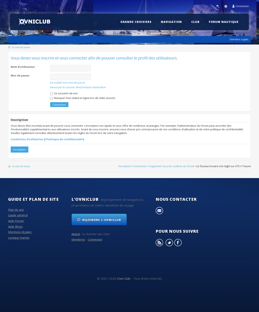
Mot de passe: (20, 75)
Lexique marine (18, 238)
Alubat (75, 234)
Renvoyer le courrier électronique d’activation (78, 87)
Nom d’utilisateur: (23, 67)
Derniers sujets (239, 39)
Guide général (18, 215)
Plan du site (16, 210)
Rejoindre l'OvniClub (101, 220)
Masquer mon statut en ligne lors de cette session (82, 98)
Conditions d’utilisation (27, 139)
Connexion (242, 6)
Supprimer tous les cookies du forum (171, 166)
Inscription (19, 149)
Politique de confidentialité (65, 139)
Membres (78, 239)
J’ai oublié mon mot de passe (67, 82)
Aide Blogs (15, 226)
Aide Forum (16, 221)
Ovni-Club (123, 278)
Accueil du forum (21, 47)
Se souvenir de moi (64, 93)
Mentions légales (20, 232)
